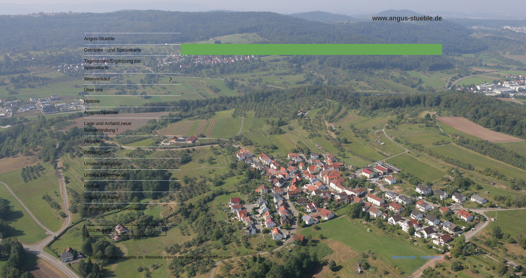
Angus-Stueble (99, 38)
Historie (92, 101)
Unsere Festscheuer (105, 175)
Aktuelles (93, 141)
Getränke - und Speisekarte (112, 50)
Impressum (431, 257)
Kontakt (92, 186)
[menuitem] (127, 38)
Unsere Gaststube (103, 163)
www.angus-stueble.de (407, 18)
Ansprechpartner (101, 112)
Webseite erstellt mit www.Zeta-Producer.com (188, 257)
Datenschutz (403, 257)
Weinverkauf (97, 79)
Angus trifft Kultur (102, 197)
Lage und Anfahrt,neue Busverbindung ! (108, 127)
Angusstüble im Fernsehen (112, 208)
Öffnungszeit (97, 152)
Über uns (93, 90)
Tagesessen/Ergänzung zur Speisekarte (112, 64)
